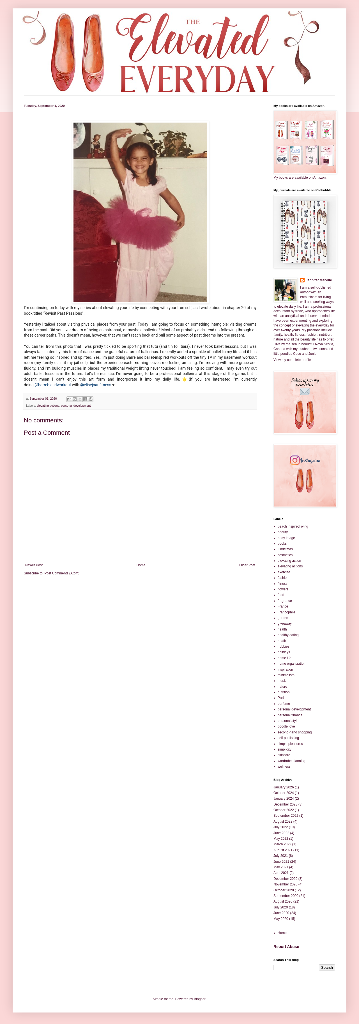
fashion (283, 578)
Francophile (286, 612)
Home (141, 565)
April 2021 (281, 873)
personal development (76, 405)
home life (284, 658)
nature (282, 687)
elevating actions (48, 405)
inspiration (285, 669)
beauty (283, 532)
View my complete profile (292, 360)
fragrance (285, 601)
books (282, 544)
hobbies (283, 646)
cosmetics (285, 555)
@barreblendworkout (52, 385)
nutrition (284, 692)
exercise (284, 572)
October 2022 (283, 810)
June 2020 (281, 913)
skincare (284, 755)
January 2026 (283, 787)
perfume (284, 704)
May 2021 (280, 867)
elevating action (289, 561)
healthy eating (288, 635)
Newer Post (34, 565)
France (283, 606)
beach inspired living (293, 526)
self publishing (288, 738)
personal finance (290, 715)
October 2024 (283, 793)
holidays (284, 652)
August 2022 (282, 821)
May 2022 (280, 839)
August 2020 (282, 901)
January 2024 (283, 798)
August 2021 (282, 850)
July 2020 (280, 907)
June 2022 (281, 833)
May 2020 (280, 919)
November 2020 (285, 884)
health (282, 629)
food (281, 595)
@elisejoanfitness (95, 385)
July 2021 (280, 856)
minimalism (286, 675)
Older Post (247, 565)
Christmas (285, 549)
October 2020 (283, 890)
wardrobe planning (291, 761)
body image (286, 538)
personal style (288, 721)
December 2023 (285, 804)
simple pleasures (290, 744)
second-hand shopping (295, 732)
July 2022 (280, 827)
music (282, 681)
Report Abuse (286, 946)
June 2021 (281, 862)
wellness (284, 766)
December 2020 (285, 879)
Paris (281, 698)
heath (282, 641)
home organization (291, 664)
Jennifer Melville (319, 280)
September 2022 (285, 816)
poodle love (286, 726)
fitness (282, 584)
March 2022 (282, 844)
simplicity (284, 749)
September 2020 (285, 896)
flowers (283, 589)
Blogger (199, 999)
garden (283, 618)
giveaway (285, 623)
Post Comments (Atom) (61, 573)
